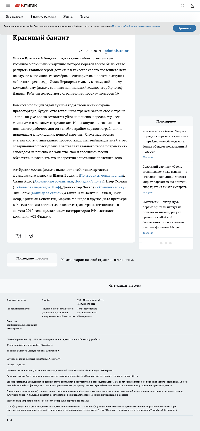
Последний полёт (89, 181)
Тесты (84, 16)
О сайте (46, 300)
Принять (184, 28)
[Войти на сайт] (192, 6)
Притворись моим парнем (101, 175)
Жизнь (68, 16)
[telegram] (32, 236)
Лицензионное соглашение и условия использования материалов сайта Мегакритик (58, 312)
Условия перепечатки (18, 308)
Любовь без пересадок (32, 187)
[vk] (18, 236)
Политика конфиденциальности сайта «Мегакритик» (22, 325)
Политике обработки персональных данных (136, 26)
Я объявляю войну (109, 187)
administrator (117, 50)
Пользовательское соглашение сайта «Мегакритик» (87, 312)
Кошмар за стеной (47, 193)
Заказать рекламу (43, 16)
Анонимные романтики (53, 181)
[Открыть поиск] (182, 6)
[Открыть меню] (8, 6)
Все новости (14, 16)
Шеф (56, 187)
